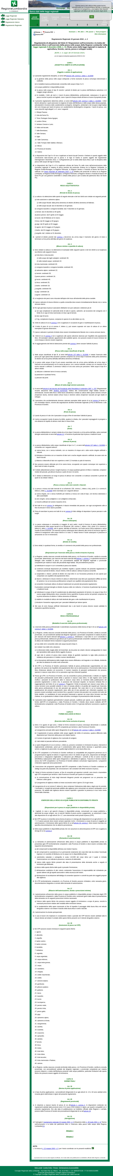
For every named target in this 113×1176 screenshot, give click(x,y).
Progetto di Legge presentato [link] (45, 19)
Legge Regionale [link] (9, 16)
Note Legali (38, 1168)
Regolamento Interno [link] (10, 22)
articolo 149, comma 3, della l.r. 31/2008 (87, 101)
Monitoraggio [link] (65, 17)
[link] (14, 12)
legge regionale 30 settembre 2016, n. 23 (58, 172)
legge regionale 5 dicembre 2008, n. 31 (49, 47)
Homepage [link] (60, 8)
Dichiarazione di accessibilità (68, 1168)
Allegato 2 (69, 1137)
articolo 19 (87, 1111)
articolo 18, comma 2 (81, 823)
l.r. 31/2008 (48, 491)
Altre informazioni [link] (100, 34)
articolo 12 (60, 434)
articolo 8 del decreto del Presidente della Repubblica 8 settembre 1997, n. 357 (70, 389)
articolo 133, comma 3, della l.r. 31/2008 (86, 730)
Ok (92, 17)
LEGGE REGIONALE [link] (35, 18)
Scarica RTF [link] (38, 35)
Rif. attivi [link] (81, 31)
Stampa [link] (36, 32)
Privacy (55, 1168)
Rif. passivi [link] (89, 31)
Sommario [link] (72, 31)
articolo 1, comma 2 (83, 558)
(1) (44, 1126)
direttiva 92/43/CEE (61, 391)
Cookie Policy (47, 1168)
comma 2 (48, 831)
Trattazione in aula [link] (55, 18)
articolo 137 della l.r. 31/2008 (78, 355)
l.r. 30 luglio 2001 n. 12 (93, 1122)
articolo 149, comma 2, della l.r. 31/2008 (79, 76)
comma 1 (60, 237)
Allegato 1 (69, 1131)
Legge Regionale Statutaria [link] (12, 19)
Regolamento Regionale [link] (11, 25)
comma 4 (54, 323)
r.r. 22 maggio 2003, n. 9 (50, 1148)
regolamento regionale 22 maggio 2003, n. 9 (59, 1122)
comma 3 (62, 684)
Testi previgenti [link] (101, 31)
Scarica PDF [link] (48, 32)
